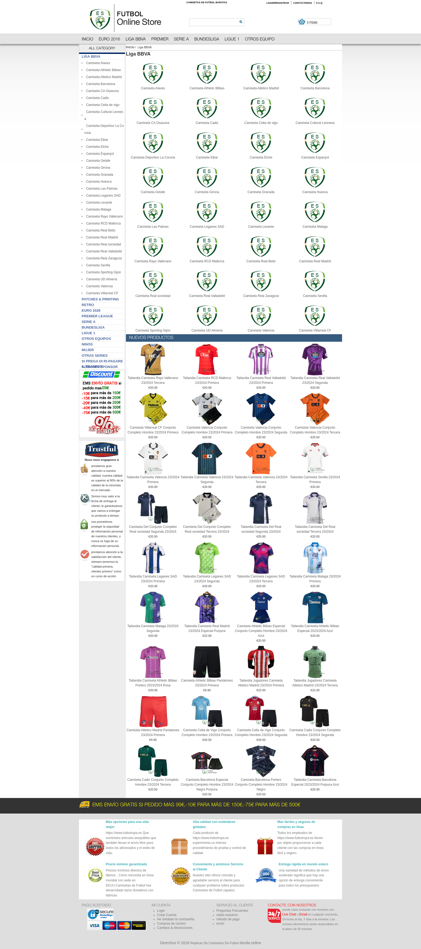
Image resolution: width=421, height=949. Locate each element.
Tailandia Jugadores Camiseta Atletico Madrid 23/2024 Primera (261, 683)
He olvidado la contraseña (175, 919)
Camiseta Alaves (97, 63)
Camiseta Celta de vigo (101, 105)
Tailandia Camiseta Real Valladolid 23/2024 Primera (261, 380)
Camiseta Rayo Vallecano (103, 216)
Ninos (87, 344)
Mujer (88, 350)
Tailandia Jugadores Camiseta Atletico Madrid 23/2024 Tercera (315, 683)
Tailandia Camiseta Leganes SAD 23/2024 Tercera (261, 579)
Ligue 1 (88, 333)
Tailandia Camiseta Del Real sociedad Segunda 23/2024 (261, 529)
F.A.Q (319, 3)
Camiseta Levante (98, 202)
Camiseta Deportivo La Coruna (153, 155)
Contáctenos (302, 3)
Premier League (97, 316)
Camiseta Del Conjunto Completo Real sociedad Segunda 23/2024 (153, 529)
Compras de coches (171, 923)
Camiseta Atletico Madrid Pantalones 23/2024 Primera (153, 732)
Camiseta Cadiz (96, 98)
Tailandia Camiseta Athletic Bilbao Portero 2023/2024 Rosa (153, 683)
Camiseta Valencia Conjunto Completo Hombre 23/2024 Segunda (261, 430)
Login (161, 911)
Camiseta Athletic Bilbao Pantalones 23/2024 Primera (207, 683)
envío (220, 923)
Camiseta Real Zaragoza (103, 258)
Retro (88, 305)
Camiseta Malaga (97, 209)
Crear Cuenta (166, 915)
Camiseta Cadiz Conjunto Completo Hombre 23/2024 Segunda (315, 732)
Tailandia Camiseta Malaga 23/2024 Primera (315, 579)
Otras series (95, 356)
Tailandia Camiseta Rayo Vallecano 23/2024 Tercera (153, 380)
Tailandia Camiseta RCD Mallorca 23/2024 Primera (207, 380)
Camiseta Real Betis (99, 230)
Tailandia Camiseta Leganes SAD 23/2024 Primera (153, 579)
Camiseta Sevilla (97, 265)
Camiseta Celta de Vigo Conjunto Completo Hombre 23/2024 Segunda (261, 732)
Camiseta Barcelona (99, 84)
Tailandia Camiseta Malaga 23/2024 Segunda (153, 628)
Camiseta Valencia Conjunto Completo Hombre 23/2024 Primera (207, 430)
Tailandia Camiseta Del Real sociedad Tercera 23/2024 (315, 529)
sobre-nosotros (227, 915)
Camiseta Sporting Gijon (102, 272)
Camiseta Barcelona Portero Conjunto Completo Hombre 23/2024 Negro (261, 784)
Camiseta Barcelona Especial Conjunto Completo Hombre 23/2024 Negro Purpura (207, 784)
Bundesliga (93, 327)
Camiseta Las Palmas (100, 188)
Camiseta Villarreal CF (101, 293)
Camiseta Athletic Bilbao (102, 70)
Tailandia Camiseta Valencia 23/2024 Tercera (261, 479)
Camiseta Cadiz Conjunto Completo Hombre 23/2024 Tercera (153, 782)
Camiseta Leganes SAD (102, 195)
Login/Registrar (277, 3)
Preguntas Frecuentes (232, 911)
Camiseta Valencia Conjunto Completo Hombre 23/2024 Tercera (315, 430)
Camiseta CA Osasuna (101, 91)
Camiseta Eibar (96, 140)
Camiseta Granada (98, 174)
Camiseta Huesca (97, 181)
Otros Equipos (96, 339)
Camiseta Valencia (98, 286)
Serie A (89, 322)
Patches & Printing (100, 299)
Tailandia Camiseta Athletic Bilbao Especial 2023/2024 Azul (315, 628)
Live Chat (289, 914)
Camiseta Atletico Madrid (103, 77)
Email (303, 914)
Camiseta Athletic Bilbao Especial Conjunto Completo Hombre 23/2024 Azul (261, 631)
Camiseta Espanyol (99, 154)
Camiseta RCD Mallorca (102, 223)
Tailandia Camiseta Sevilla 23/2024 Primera (315, 479)
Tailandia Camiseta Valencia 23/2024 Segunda (207, 479)
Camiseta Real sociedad (102, 244)
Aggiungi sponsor (100, 367)
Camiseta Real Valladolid (103, 251)
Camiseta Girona (97, 168)
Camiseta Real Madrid (101, 237)
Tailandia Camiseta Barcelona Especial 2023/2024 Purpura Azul (315, 782)
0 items (312, 22)
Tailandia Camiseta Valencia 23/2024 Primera (152, 479)
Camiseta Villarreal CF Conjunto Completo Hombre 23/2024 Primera (153, 430)
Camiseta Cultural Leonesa (315, 121)
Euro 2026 (91, 310)
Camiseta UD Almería (100, 279)
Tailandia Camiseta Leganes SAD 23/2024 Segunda (207, 579)
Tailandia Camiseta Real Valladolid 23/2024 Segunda (315, 380)
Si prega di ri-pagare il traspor (102, 361)
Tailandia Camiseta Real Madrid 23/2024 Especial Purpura (207, 628)
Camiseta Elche (96, 147)
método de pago (228, 919)
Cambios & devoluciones (175, 928)
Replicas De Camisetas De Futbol (214, 943)
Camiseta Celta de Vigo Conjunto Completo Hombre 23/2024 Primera (207, 732)
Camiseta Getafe (97, 161)
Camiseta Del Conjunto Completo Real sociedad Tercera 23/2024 (207, 529)
